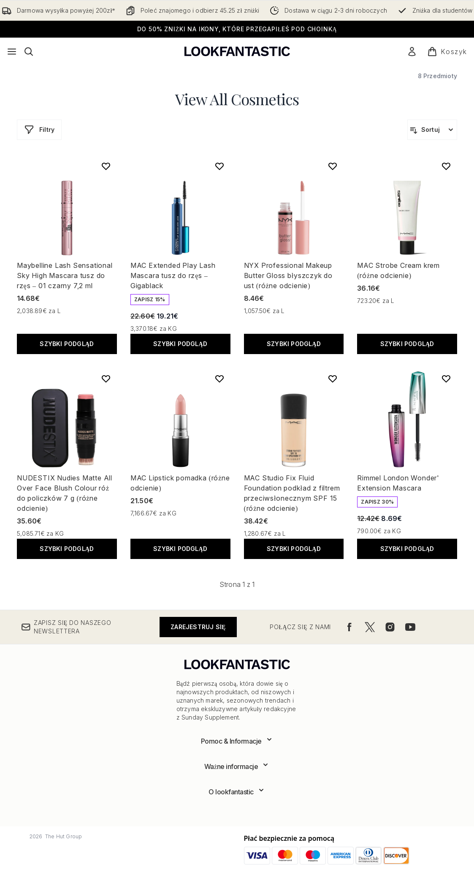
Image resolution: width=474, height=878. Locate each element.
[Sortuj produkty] (432, 130)
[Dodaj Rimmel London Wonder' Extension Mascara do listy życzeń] (446, 378)
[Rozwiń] (237, 741)
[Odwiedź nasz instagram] (390, 627)
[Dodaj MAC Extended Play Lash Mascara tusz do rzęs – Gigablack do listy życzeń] (219, 166)
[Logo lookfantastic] (237, 51)
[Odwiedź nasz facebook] (349, 627)
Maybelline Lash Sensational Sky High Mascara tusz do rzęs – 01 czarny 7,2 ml (65, 275)
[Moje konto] (412, 51)
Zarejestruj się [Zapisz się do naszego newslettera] (198, 626)
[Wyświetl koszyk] (447, 51)
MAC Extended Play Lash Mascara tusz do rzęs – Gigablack (173, 275)
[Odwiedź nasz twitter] (370, 627)
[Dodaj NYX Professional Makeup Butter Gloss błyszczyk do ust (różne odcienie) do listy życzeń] (332, 166)
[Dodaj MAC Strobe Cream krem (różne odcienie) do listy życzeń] (446, 166)
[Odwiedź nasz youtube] (410, 627)
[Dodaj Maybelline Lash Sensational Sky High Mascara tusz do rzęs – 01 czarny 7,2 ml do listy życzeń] (106, 166)
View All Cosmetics (237, 99)
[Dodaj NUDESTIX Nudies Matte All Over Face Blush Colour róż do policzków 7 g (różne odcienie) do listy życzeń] (106, 378)
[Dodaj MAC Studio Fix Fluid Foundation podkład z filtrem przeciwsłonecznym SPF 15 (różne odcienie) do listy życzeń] (332, 378)
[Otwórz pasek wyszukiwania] (29, 51)
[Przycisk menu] (12, 51)
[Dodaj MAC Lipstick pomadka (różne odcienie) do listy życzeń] (219, 378)
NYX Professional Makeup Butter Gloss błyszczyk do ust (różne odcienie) (288, 275)
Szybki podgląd (67, 343)
